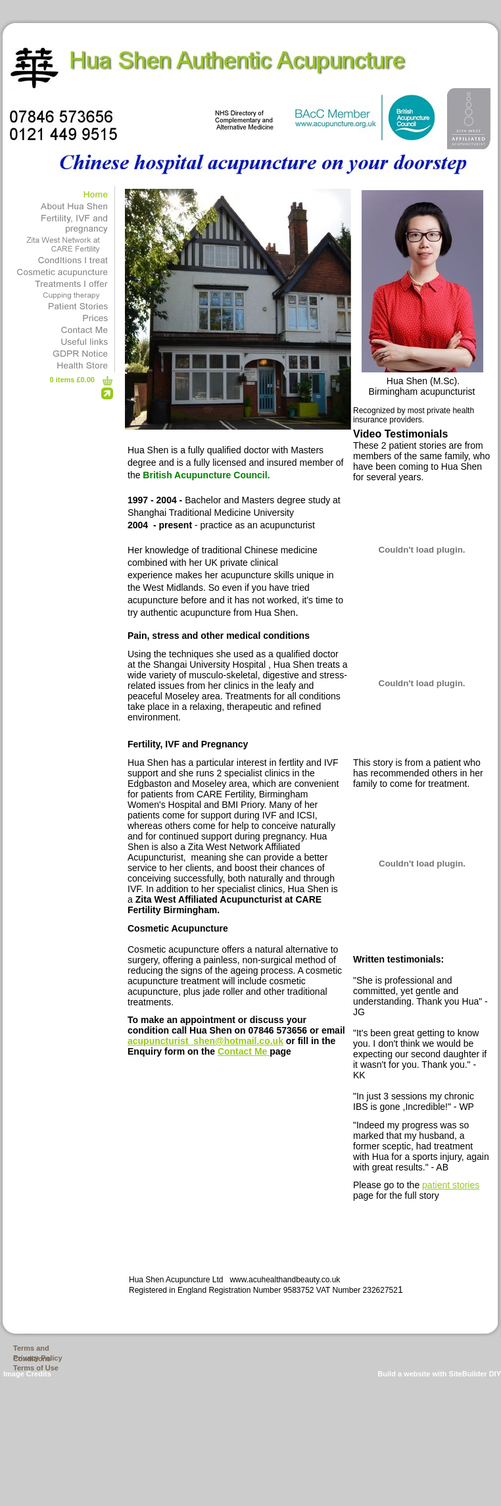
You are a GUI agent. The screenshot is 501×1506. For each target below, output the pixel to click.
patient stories (450, 1185)
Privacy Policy (37, 1358)
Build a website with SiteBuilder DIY (439, 1374)
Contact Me (244, 1051)
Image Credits (27, 1374)
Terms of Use (36, 1368)
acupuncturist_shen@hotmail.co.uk (205, 1041)
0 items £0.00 (72, 380)
